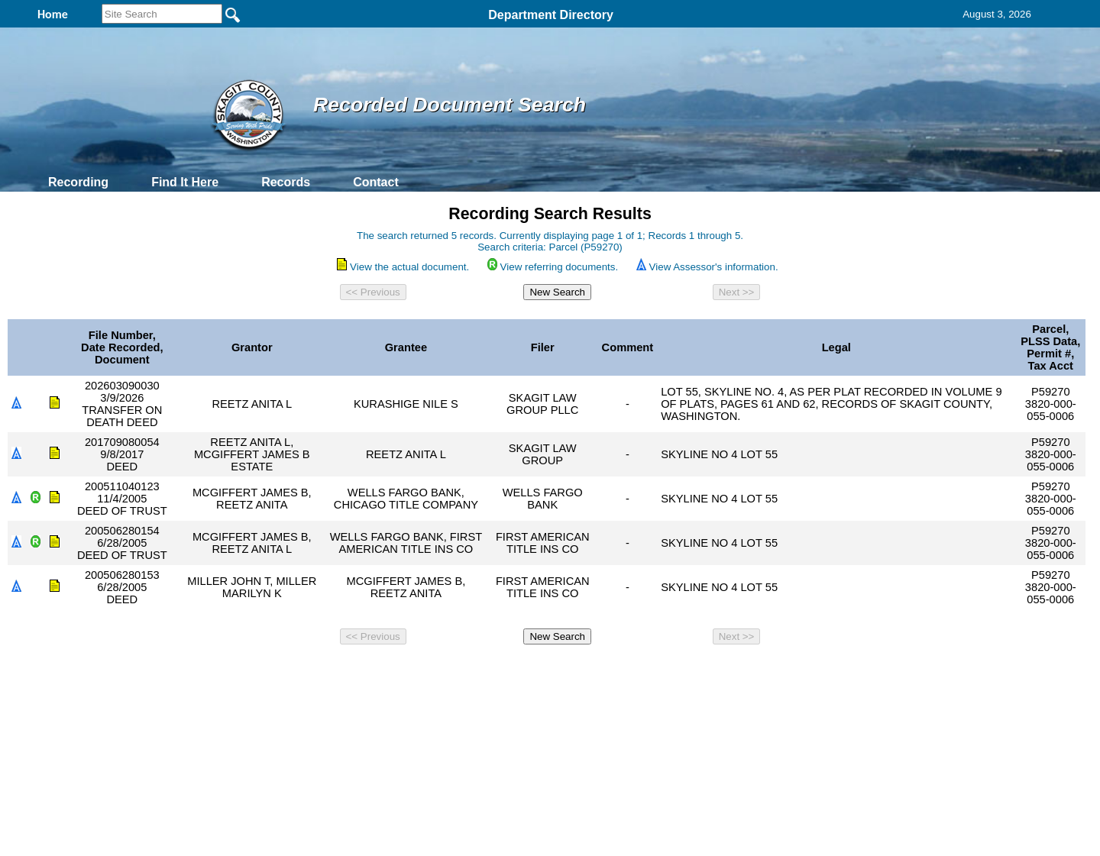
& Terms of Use (600, 671)
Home (401, 671)
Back (342, 671)
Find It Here (184, 182)
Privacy (543, 671)
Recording (78, 182)
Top (296, 671)
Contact (376, 182)
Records (285, 182)
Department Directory (550, 14)
